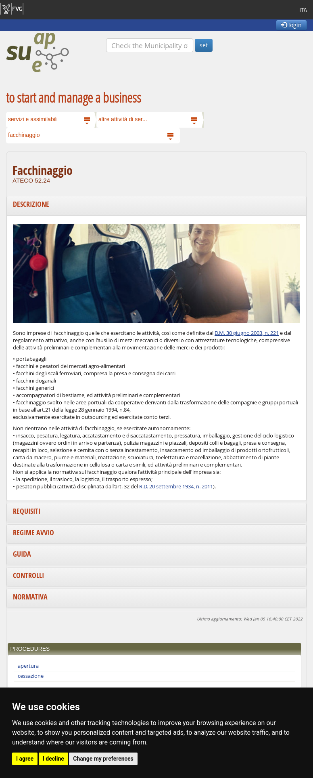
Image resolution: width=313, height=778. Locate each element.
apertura (28, 665)
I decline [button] (53, 758)
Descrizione (31, 204)
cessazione (31, 676)
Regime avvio (33, 533)
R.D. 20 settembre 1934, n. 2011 (176, 486)
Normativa (30, 597)
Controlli (28, 575)
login (291, 25)
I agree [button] (24, 758)
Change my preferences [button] (103, 758)
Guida (22, 554)
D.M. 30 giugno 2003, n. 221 (247, 333)
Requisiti (26, 511)
